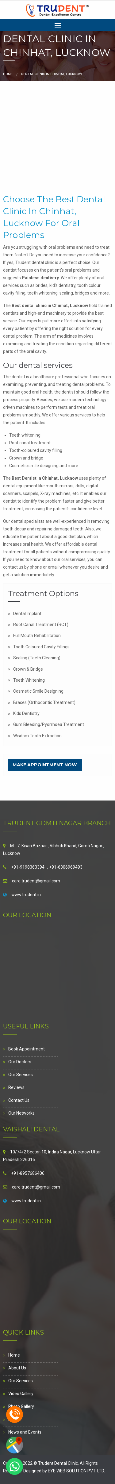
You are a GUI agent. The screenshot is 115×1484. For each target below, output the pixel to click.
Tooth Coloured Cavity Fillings (41, 646)
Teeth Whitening (29, 680)
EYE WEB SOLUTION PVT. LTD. (76, 1470)
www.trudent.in (26, 894)
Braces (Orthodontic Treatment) (44, 702)
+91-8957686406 (27, 1173)
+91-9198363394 (27, 867)
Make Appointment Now (45, 765)
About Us (17, 1367)
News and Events (24, 1432)
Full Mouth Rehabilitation (37, 635)
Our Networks (21, 1113)
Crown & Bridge (28, 669)
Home (8, 74)
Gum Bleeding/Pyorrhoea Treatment (48, 724)
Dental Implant (27, 613)
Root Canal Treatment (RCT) (40, 624)
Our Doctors (19, 1061)
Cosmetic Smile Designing (38, 691)
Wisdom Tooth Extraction (37, 735)
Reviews (16, 1087)
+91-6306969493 (65, 867)
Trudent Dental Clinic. (59, 1463)
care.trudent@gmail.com (36, 880)
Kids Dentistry (26, 713)
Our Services (20, 1074)
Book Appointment (26, 1048)
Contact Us (18, 1100)
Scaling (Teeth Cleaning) (36, 657)
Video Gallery (20, 1393)
